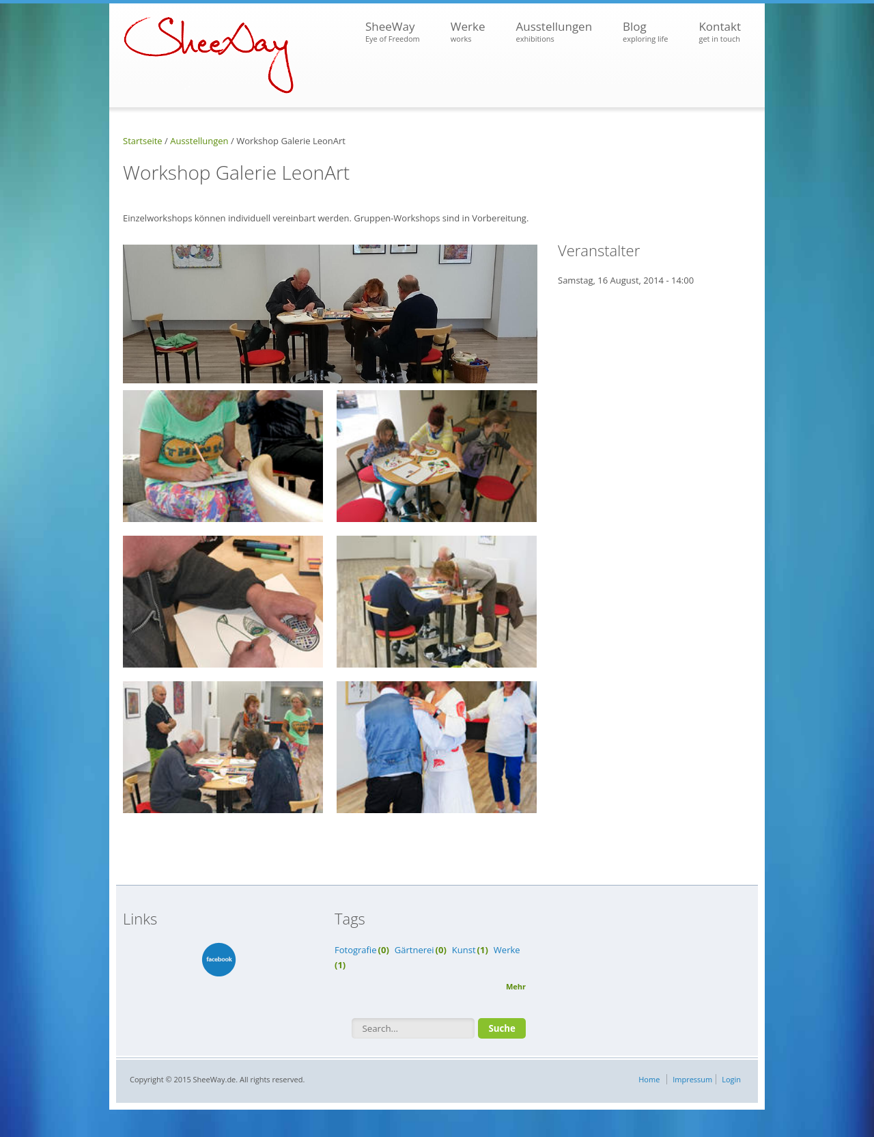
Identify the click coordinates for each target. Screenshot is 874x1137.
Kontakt (720, 31)
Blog (645, 31)
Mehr (516, 986)
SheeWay (392, 31)
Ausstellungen (554, 31)
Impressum (692, 1079)
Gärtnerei (414, 950)
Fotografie (356, 950)
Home (649, 1079)
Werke (468, 31)
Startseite (143, 141)
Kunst (464, 950)
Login (731, 1079)
